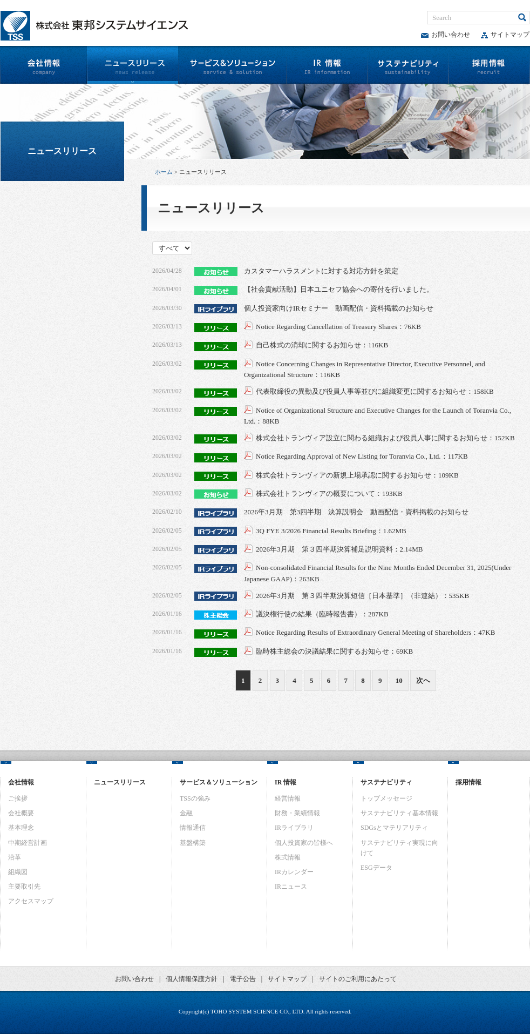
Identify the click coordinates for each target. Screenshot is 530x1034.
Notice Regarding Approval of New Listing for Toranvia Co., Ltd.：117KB (362, 456)
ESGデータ (376, 867)
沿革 (14, 857)
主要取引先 (24, 886)
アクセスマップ (30, 901)
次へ (423, 680)
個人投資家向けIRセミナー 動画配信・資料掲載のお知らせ (338, 308)
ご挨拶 (18, 798)
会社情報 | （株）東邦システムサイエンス (43, 65)
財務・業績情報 (297, 813)
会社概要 (21, 813)
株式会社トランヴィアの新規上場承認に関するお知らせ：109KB (357, 475)
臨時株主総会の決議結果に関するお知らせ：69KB (334, 651)
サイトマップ (505, 34)
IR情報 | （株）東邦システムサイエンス (327, 65)
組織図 (18, 872)
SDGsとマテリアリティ (394, 827)
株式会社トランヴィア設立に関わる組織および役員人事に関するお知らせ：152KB (385, 438)
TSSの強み (195, 798)
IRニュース (291, 886)
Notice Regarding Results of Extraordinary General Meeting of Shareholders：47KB (375, 632)
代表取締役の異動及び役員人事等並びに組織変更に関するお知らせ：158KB (375, 391)
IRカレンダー (294, 872)
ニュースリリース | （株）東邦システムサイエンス (132, 65)
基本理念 (21, 827)
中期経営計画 (27, 843)
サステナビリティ (408, 65)
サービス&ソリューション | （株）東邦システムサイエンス (232, 65)
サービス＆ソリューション (218, 782)
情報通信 (193, 827)
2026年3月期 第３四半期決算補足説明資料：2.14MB (339, 549)
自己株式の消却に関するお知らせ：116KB (322, 345)
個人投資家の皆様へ (304, 843)
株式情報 (288, 857)
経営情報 (288, 798)
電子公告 (243, 979)
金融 (186, 813)
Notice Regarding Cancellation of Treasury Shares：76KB (338, 327)
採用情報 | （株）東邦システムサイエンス (489, 65)
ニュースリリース (62, 151)
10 (399, 680)
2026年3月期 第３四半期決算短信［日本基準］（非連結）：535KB (362, 596)
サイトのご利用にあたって (358, 979)
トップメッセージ (386, 798)
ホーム (164, 172)
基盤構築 (193, 843)
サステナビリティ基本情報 (399, 813)
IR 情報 (285, 782)
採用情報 (468, 782)
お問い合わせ (445, 34)
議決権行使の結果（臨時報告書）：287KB (322, 614)
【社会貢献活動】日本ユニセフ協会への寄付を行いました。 (338, 289)
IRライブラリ (294, 827)
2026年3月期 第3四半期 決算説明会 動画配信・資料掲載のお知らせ (356, 512)
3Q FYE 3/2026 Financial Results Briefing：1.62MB (331, 531)
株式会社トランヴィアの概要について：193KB (329, 493)
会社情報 (21, 782)
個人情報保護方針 (192, 979)
